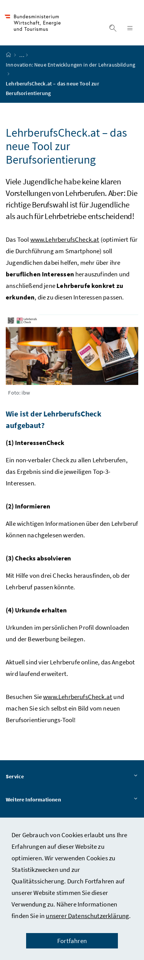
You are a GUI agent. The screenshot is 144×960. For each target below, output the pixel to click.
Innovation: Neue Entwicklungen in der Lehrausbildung (70, 64)
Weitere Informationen (72, 800)
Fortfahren (72, 941)
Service (72, 777)
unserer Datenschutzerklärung (87, 915)
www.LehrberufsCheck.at (64, 239)
